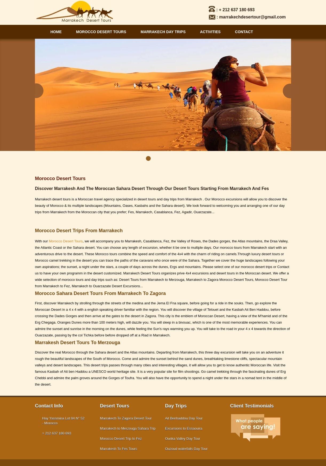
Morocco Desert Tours (101, 32)
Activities (210, 32)
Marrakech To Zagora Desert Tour (126, 418)
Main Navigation (39, 32)
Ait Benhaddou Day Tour (184, 418)
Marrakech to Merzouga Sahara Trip (128, 428)
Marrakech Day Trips (163, 32)
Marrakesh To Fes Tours (118, 449)
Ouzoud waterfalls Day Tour (186, 449)
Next (290, 91)
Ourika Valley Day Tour (182, 439)
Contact (244, 32)
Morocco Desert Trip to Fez (121, 439)
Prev (35, 91)
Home (56, 32)
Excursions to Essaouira (183, 428)
